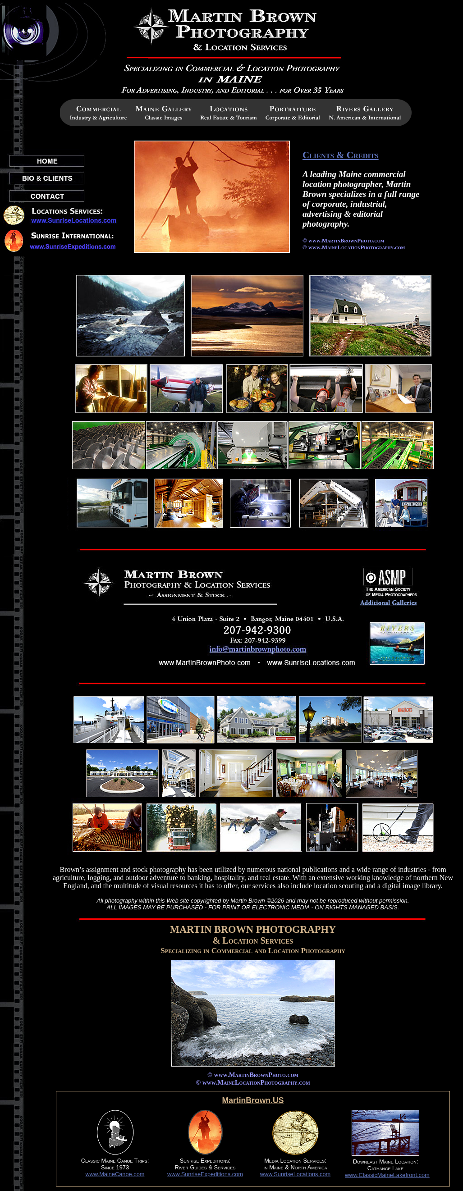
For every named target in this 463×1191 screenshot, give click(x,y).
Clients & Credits (341, 155)
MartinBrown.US (253, 1100)
